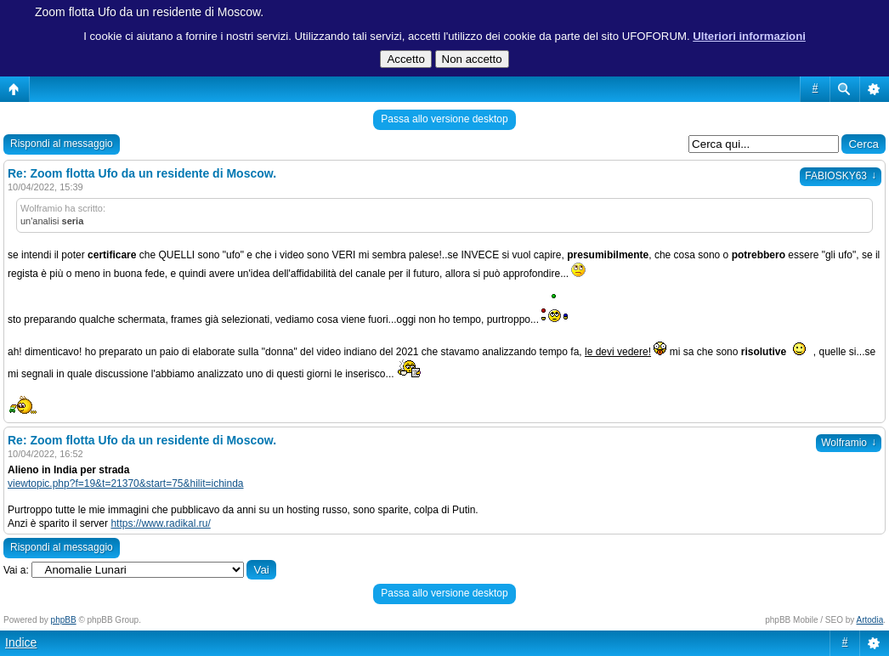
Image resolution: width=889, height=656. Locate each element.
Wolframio (848, 443)
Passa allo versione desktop (444, 119)
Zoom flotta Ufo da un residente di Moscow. (149, 12)
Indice (21, 642)
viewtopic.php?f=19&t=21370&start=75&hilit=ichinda (126, 483)
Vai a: (16, 570)
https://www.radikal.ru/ (160, 523)
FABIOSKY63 (840, 176)
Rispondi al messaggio (61, 144)
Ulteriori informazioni (749, 36)
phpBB (63, 620)
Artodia (870, 620)
